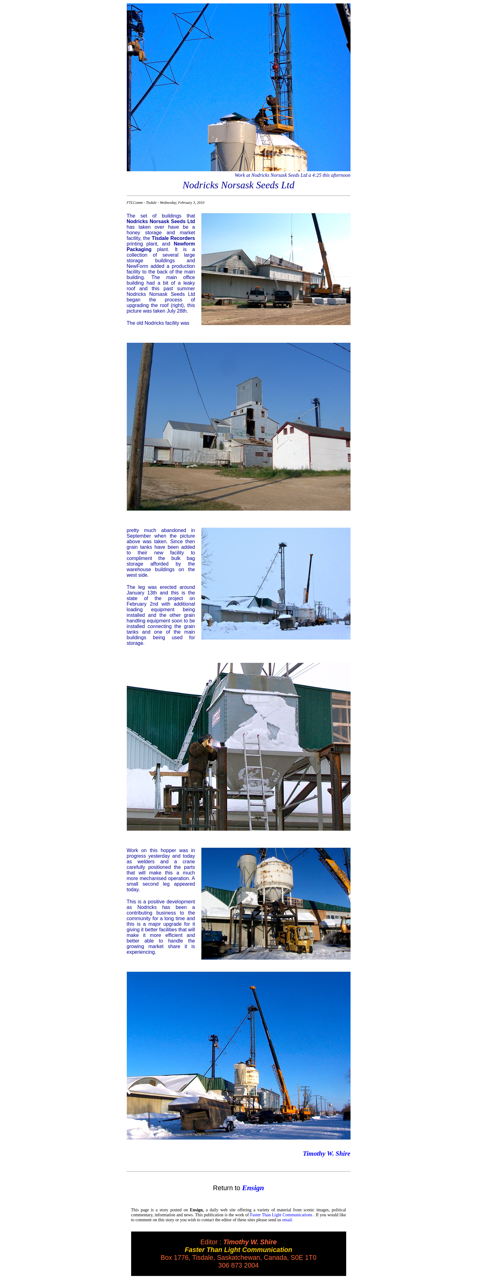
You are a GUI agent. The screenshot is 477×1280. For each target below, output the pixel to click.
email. (287, 1220)
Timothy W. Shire (326, 1153)
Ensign (253, 1188)
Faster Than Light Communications (281, 1215)
